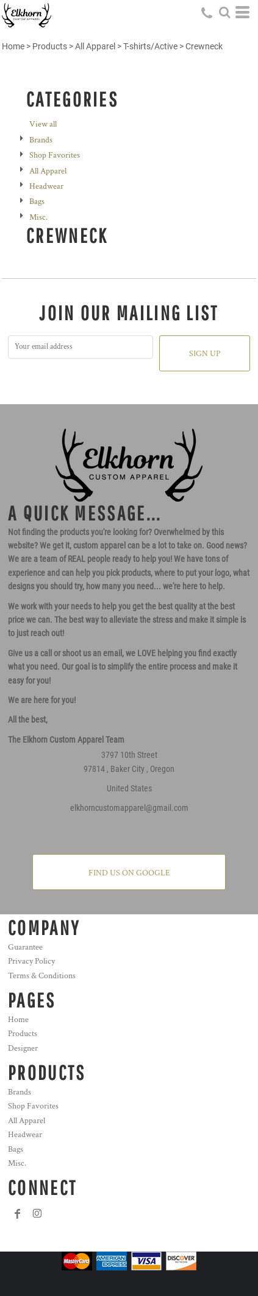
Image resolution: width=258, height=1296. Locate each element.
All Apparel (95, 46)
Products (49, 46)
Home (13, 46)
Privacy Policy (31, 961)
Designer (23, 1048)
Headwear (46, 186)
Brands (40, 140)
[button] (224, 12)
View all (43, 124)
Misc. (38, 217)
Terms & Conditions (42, 975)
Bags (37, 201)
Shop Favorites (54, 155)
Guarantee (25, 947)
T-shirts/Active (150, 46)
